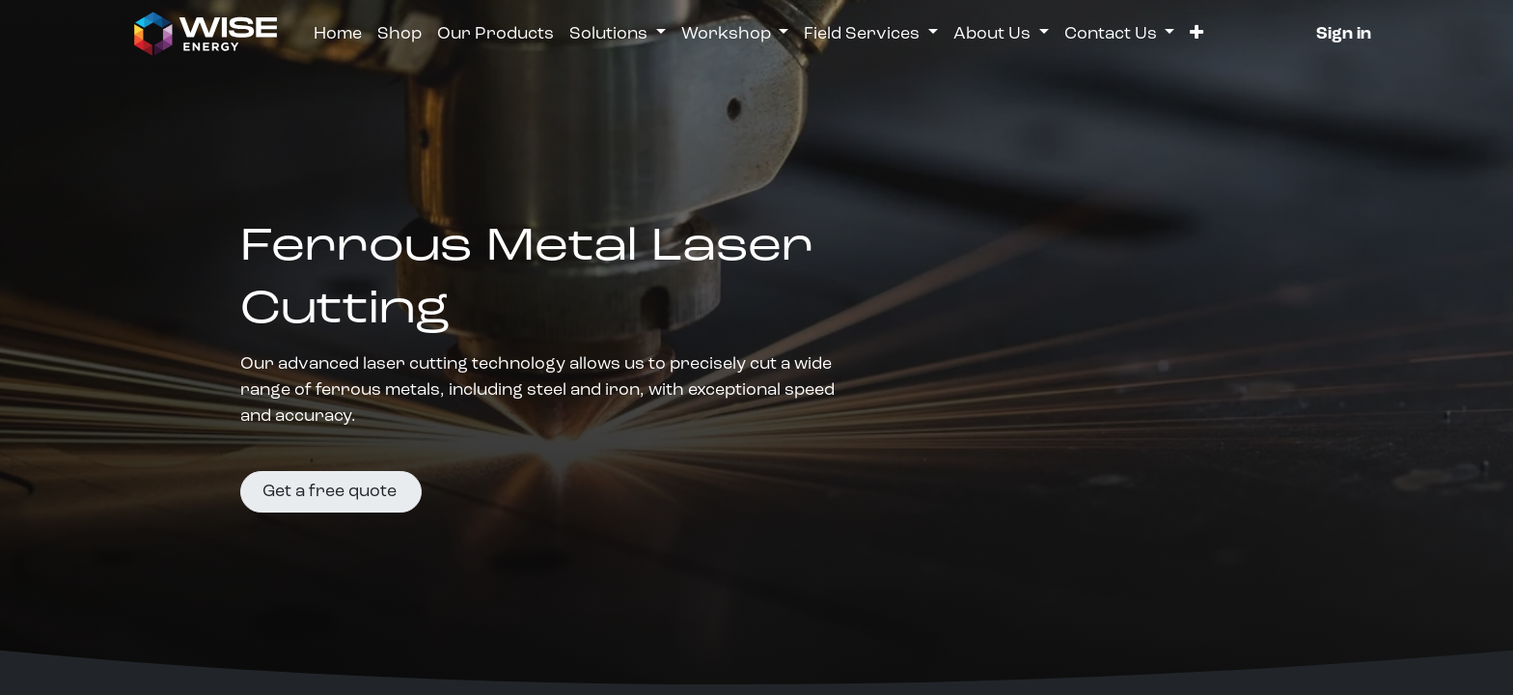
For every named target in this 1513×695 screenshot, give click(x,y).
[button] (1196, 34)
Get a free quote (331, 492)
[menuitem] (338, 34)
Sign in (1343, 34)
